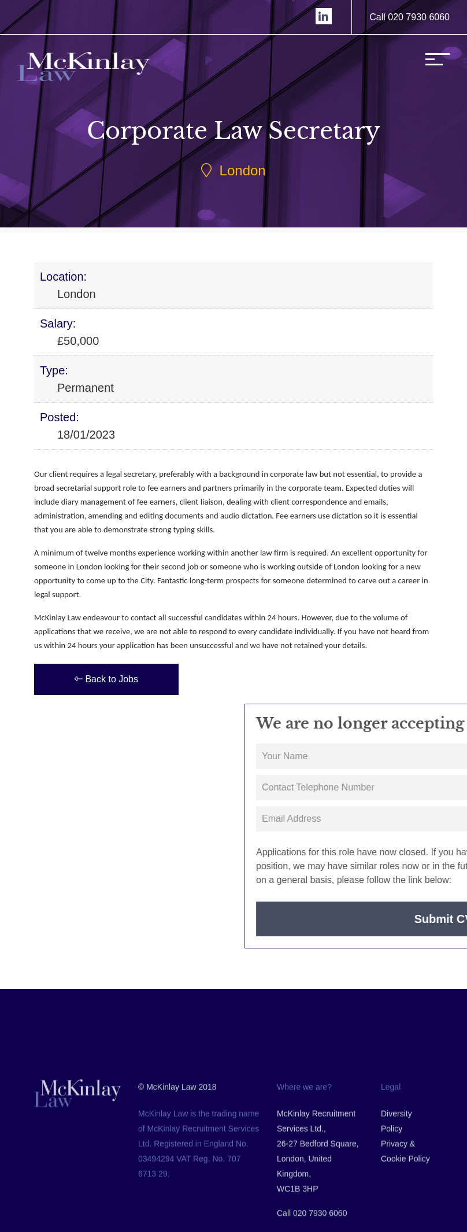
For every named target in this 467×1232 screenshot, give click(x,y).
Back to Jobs (106, 679)
